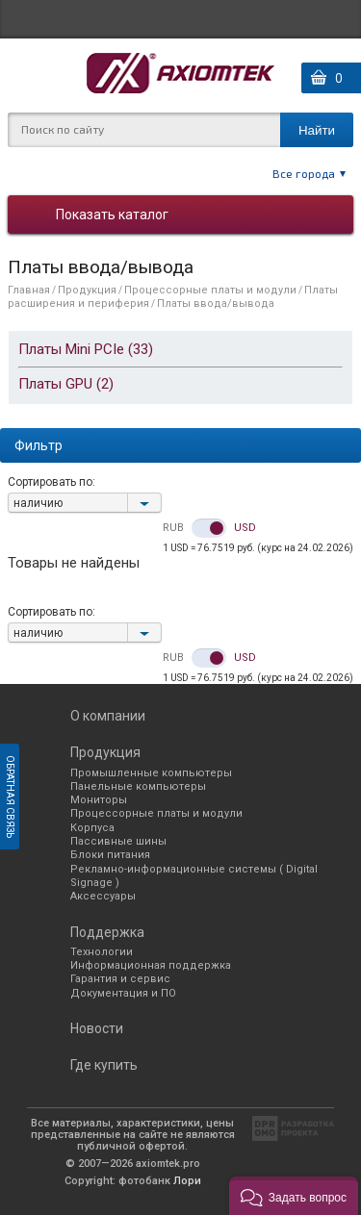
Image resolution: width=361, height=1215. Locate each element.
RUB (173, 528)
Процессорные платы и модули (210, 290)
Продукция (87, 290)
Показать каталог (112, 214)
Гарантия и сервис (120, 979)
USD (245, 528)
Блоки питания (110, 854)
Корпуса (92, 828)
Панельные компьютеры (138, 786)
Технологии (101, 952)
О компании (107, 715)
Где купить (104, 1065)
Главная (29, 290)
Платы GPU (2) (66, 383)
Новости (96, 1028)
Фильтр (38, 445)
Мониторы (98, 800)
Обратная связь (10, 796)
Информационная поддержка (150, 965)
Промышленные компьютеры (151, 773)
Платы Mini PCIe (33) (85, 349)
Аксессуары (103, 896)
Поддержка (107, 932)
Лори (187, 1181)
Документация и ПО (123, 993)
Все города (303, 173)
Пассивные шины (118, 841)
